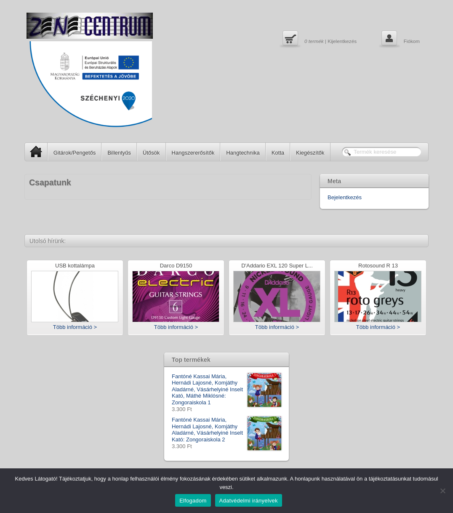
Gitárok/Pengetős (74, 153)
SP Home (33, 151)
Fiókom (400, 39)
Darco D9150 (176, 266)
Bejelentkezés (345, 197)
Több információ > (75, 327)
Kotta (278, 153)
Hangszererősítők (193, 153)
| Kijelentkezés (318, 39)
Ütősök (151, 153)
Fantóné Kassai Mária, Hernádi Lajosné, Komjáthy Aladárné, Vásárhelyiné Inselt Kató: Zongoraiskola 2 (226, 430)
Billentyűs (119, 153)
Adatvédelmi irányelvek (248, 500)
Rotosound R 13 (378, 266)
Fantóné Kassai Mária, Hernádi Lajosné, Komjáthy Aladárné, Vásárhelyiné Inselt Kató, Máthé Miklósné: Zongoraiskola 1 (226, 389)
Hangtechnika (243, 153)
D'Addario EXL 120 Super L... (277, 266)
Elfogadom (192, 500)
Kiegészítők (310, 153)
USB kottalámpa (75, 266)
